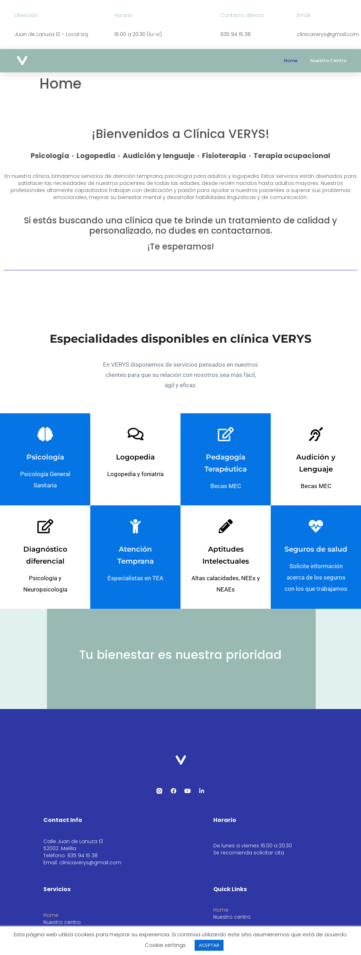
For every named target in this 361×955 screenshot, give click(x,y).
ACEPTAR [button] (209, 945)
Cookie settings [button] (165, 945)
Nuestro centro (328, 60)
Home (291, 60)
